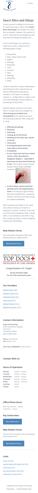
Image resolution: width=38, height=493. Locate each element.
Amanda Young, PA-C (11, 297)
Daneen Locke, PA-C (10, 293)
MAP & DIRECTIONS (10, 334)
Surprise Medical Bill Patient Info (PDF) (15, 464)
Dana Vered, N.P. (9, 300)
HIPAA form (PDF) (9, 467)
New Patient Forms (13, 243)
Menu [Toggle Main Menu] (30, 3)
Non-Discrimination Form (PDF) (13, 471)
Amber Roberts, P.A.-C (11, 304)
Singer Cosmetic (8, 461)
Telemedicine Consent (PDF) (12, 474)
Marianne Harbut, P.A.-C (12, 307)
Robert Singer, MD (10, 290)
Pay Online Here (12, 421)
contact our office (13, 218)
